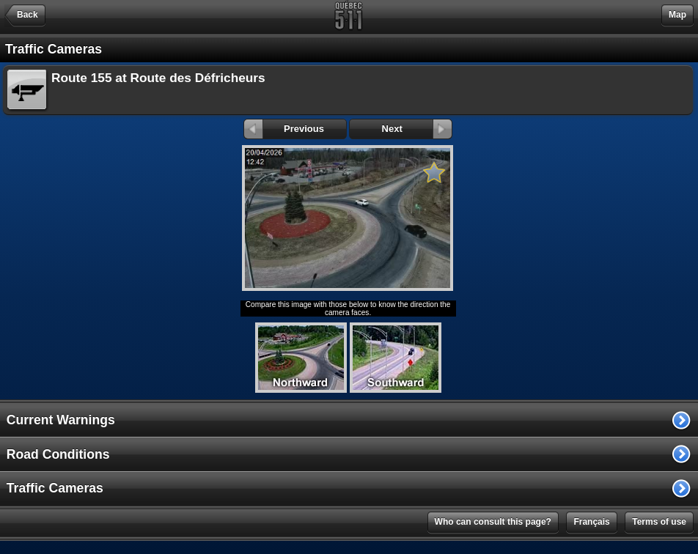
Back (27, 15)
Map (677, 15)
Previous (284, 128)
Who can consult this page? (493, 522)
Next (417, 128)
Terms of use (659, 522)
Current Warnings (61, 420)
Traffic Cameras (55, 488)
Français (591, 522)
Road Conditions (58, 454)
